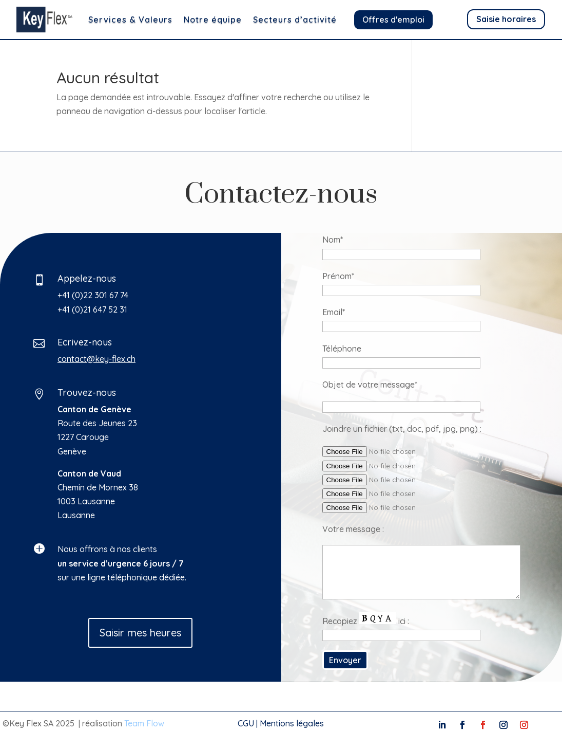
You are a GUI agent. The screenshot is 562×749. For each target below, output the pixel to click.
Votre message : (486, 529)
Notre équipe (213, 19)
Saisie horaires (506, 19)
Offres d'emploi (393, 19)
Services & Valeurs (130, 19)
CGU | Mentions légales (281, 723)
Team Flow (144, 723)
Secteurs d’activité (295, 19)
